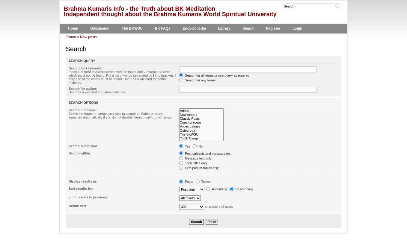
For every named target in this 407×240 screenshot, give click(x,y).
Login (297, 28)
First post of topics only (199, 168)
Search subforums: (84, 146)
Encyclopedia (194, 28)
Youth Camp (201, 138)
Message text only (195, 158)
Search (248, 28)
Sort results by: (81, 188)
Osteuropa (201, 131)
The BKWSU (132, 28)
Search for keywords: (85, 68)
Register (273, 28)
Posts (186, 181)
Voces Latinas (201, 126)
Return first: (78, 206)
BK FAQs (163, 28)
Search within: (80, 153)
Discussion (99, 28)
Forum (71, 37)
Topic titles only (193, 163)
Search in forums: (83, 110)
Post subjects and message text (205, 153)
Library (224, 28)
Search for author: (83, 88)
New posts (88, 37)
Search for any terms (197, 80)
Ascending (216, 189)
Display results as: (83, 181)
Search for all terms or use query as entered (214, 75)
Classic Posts (201, 119)
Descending (241, 189)
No (198, 146)
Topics (203, 181)
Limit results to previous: (88, 197)
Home (73, 28)
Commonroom (201, 122)
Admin (201, 111)
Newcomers (201, 115)
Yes (184, 146)
